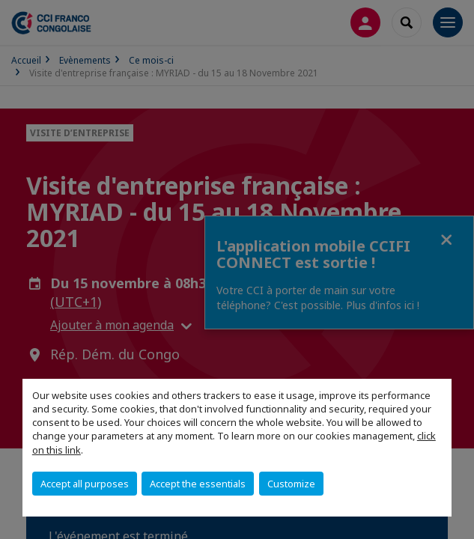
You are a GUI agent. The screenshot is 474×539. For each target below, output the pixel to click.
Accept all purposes (84, 483)
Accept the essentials (198, 483)
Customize (291, 483)
